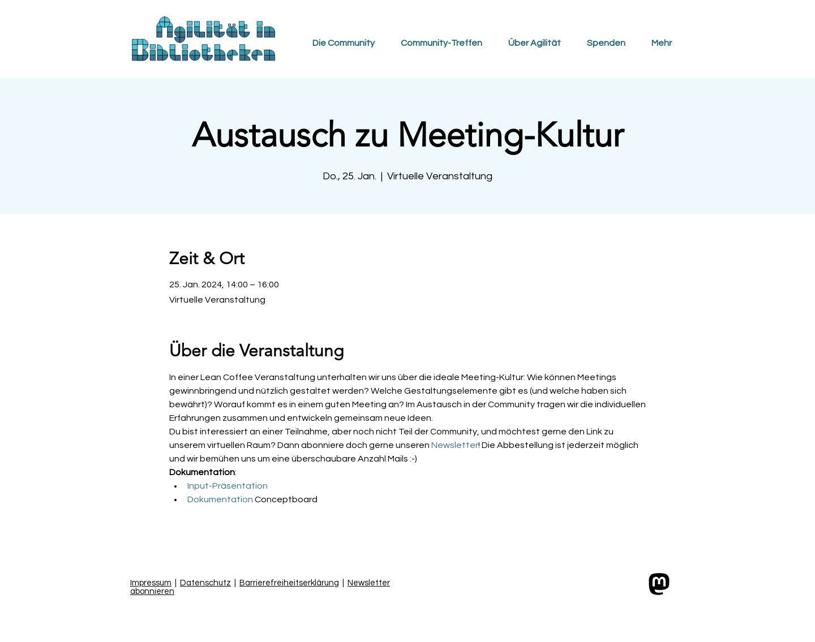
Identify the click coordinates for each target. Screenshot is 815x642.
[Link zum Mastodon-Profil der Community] (659, 584)
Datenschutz (205, 583)
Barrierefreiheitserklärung (289, 583)
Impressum (150, 583)
